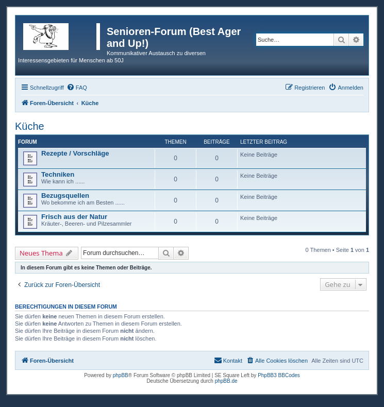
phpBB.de (226, 381)
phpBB (120, 375)
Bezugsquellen (65, 195)
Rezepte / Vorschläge (75, 153)
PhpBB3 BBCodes (279, 375)
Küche (29, 126)
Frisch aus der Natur (74, 217)
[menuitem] (76, 87)
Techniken (57, 174)
